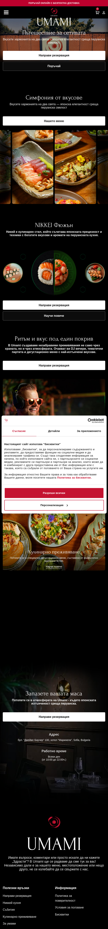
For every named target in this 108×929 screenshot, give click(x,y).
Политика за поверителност (65, 898)
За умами (9, 923)
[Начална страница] (54, 12)
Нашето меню (54, 121)
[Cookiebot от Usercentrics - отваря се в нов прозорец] (87, 420)
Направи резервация (54, 55)
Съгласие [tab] (19, 431)
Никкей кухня (12, 902)
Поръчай (54, 66)
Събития (9, 909)
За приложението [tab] (89, 431)
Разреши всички (54, 492)
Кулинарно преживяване (19, 916)
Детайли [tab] (54, 431)
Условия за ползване (69, 907)
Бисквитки (62, 914)
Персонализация (54, 505)
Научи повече (54, 315)
